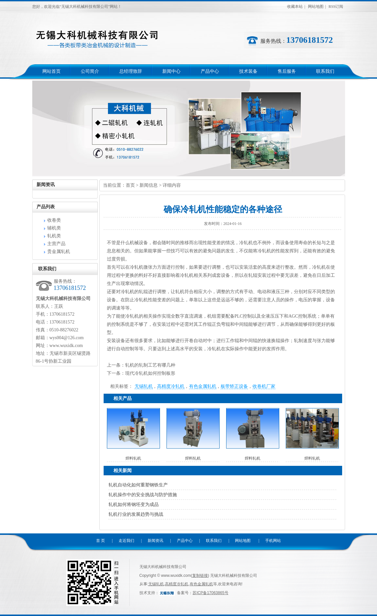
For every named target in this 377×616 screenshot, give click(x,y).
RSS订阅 (335, 6)
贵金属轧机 (58, 251)
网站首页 (51, 71)
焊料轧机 (133, 458)
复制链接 (200, 575)
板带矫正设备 (234, 386)
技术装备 (248, 71)
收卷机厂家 (264, 386)
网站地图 (316, 6)
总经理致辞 (130, 71)
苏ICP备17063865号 (210, 593)
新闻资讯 (155, 540)
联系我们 (325, 71)
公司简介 (90, 71)
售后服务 (287, 71)
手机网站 (273, 540)
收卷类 (54, 220)
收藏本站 (295, 6)
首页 (130, 185)
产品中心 (210, 71)
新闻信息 (148, 185)
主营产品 (56, 243)
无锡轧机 (144, 386)
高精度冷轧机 (170, 386)
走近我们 (126, 540)
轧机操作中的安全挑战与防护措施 (143, 494)
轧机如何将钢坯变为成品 (134, 504)
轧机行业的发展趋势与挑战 (136, 514)
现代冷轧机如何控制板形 (150, 373)
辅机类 (54, 228)
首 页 (100, 540)
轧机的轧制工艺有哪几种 (150, 365)
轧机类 (54, 235)
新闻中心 (171, 71)
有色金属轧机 (202, 386)
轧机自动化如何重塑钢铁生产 (138, 484)
